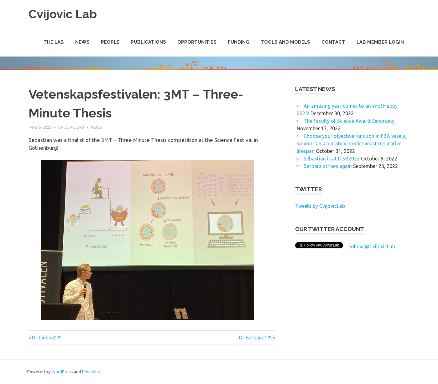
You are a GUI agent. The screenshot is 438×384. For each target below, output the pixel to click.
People (110, 42)
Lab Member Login (380, 42)
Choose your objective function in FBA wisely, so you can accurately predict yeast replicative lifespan (351, 143)
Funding (238, 42)
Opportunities (196, 42)
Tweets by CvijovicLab (320, 206)
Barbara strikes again (328, 166)
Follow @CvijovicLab (371, 246)
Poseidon (91, 371)
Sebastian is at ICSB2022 (332, 158)
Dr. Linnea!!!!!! (46, 337)
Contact (333, 42)
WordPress (62, 371)
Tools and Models (285, 42)
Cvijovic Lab (63, 14)
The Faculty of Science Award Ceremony (349, 121)
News (82, 42)
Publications (148, 42)
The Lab (54, 42)
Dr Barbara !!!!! (255, 337)
